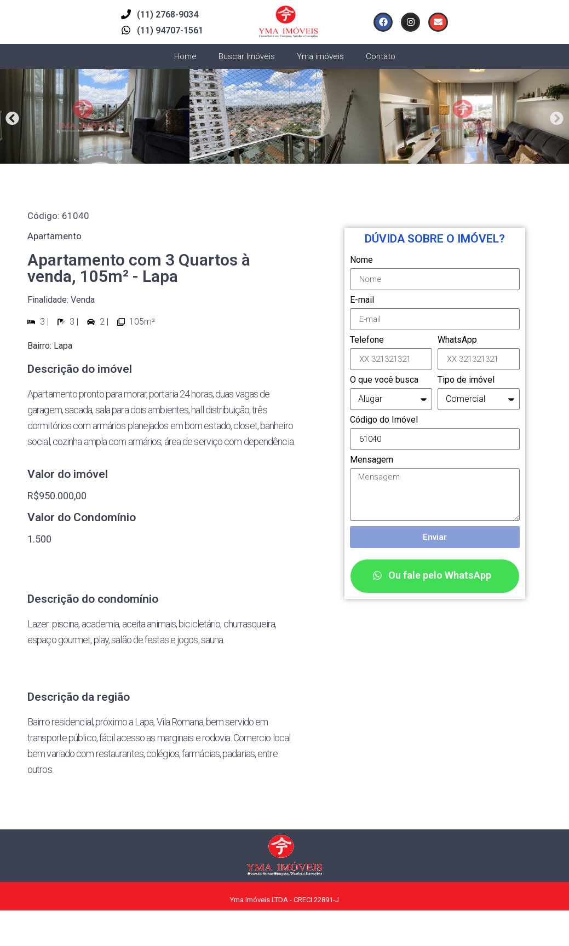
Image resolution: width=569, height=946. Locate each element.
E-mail (362, 300)
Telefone (367, 340)
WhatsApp (457, 340)
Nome (361, 260)
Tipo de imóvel (466, 380)
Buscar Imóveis (247, 56)
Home (185, 56)
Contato (380, 56)
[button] (12, 118)
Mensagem (371, 460)
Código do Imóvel (384, 420)
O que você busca (384, 380)
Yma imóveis (320, 56)
